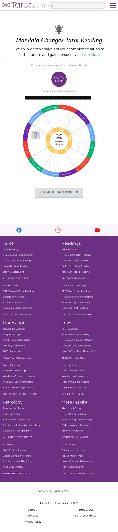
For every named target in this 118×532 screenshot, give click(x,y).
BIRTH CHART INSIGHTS (16, 473)
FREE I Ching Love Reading (77, 419)
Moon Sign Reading (73, 466)
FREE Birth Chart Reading (76, 291)
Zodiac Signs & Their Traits (17, 455)
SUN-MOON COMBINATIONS (78, 473)
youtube (97, 230)
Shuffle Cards (59, 79)
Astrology (13, 402)
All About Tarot (11, 285)
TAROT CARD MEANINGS (17, 314)
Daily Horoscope (12, 334)
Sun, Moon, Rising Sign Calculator (21, 425)
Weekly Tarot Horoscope (16, 340)
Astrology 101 (10, 444)
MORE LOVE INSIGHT (73, 394)
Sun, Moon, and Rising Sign (18, 461)
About (32, 509)
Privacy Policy (32, 521)
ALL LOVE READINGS (73, 357)
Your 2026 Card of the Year (17, 307)
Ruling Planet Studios (59, 503)
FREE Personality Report (16, 419)
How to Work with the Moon (77, 461)
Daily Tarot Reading (14, 271)
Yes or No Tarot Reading (16, 266)
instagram (58, 230)
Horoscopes (15, 322)
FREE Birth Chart (12, 414)
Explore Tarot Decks (14, 302)
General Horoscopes (14, 328)
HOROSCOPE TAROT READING (20, 394)
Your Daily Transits (13, 466)
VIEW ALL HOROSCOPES (17, 357)
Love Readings (70, 328)
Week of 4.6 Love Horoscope (19, 376)
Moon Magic (69, 444)
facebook (19, 230)
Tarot (8, 243)
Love (66, 322)
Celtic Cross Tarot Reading (76, 266)
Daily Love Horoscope (15, 370)
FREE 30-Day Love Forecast (77, 302)
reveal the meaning (55, 192)
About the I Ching (71, 408)
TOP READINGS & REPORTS (77, 314)
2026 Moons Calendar (73, 450)
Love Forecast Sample (74, 387)
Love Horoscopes (12, 365)
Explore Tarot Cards (13, 296)
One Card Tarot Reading (75, 307)
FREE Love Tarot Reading (17, 260)
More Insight (75, 402)
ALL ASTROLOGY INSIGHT (17, 437)
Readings (71, 243)
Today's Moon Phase (73, 455)
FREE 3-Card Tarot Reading (18, 255)
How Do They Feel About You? (78, 351)
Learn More (90, 55)
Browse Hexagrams (72, 430)
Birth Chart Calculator (14, 450)
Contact (32, 515)
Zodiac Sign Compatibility (17, 430)
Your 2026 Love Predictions (18, 381)
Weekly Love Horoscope (75, 376)
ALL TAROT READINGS (15, 278)
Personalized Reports (14, 408)
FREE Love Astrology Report (77, 296)
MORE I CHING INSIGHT (75, 437)
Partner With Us (85, 515)
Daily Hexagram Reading (75, 425)
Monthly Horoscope (14, 345)
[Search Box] (77, 5)
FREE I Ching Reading (74, 414)
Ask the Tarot (69, 249)
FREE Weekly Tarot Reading (18, 291)
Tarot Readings (11, 249)
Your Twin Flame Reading (76, 271)
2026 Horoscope (12, 351)
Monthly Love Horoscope (75, 381)
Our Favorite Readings (74, 285)
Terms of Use (85, 509)
